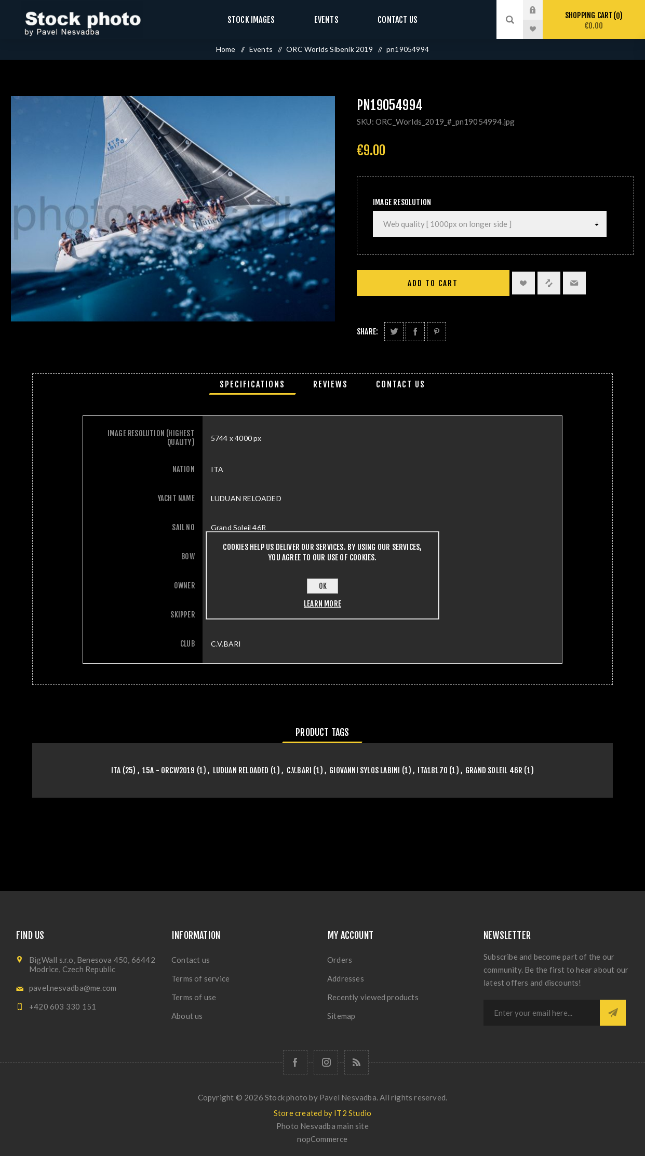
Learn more (322, 604)
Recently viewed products (373, 997)
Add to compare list (549, 283)
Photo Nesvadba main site (322, 1126)
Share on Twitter (394, 331)
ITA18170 (433, 770)
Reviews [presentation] (330, 384)
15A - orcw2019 (168, 770)
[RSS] (356, 1062)
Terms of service (200, 978)
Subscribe (613, 1013)
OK (323, 586)
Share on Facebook (415, 331)
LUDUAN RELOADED (241, 770)
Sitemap (341, 1015)
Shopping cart (593, 20)
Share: (367, 332)
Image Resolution (402, 202)
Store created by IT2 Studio (322, 1113)
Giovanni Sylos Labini (364, 770)
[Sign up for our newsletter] (541, 1013)
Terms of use (193, 997)
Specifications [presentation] (252, 384)
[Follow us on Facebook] (295, 1062)
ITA (116, 770)
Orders (339, 959)
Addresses (345, 978)
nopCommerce (322, 1139)
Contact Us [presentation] (400, 384)
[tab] (252, 384)
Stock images (261, 19)
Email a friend (574, 283)
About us (187, 1015)
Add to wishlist (523, 283)
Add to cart (433, 283)
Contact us (387, 19)
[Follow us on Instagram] (326, 1062)
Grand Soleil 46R (493, 770)
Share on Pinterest (436, 331)
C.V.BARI (299, 770)
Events (326, 19)
